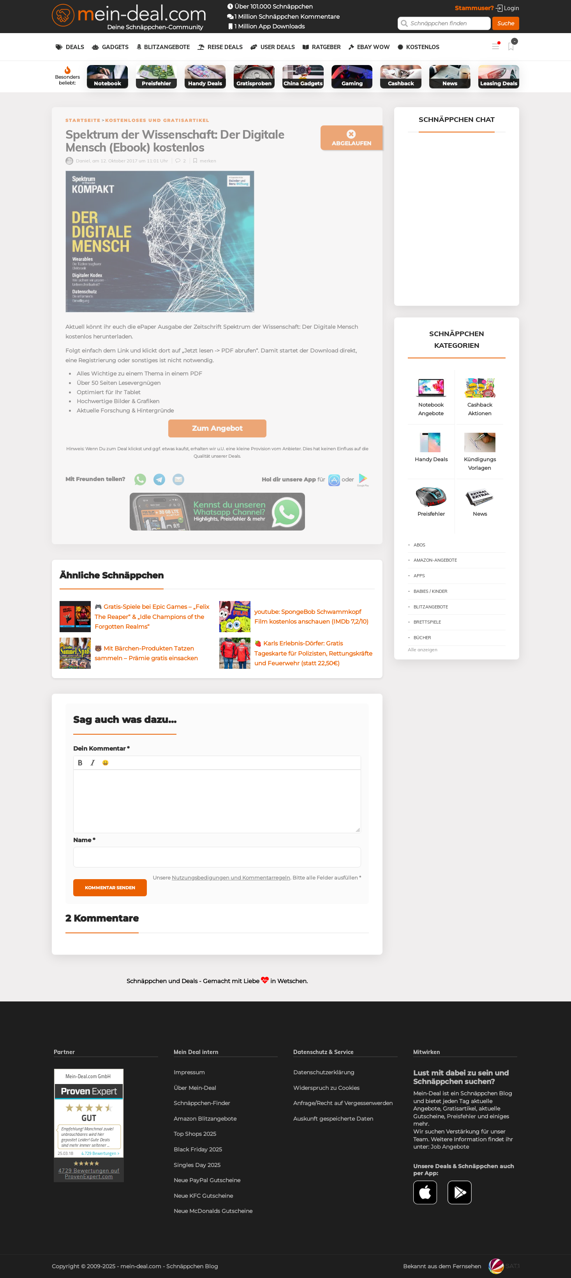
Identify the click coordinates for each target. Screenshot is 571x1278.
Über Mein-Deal (195, 1087)
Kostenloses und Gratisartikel (157, 120)
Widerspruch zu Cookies (326, 1087)
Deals (75, 47)
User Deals (278, 47)
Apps (419, 575)
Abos (419, 545)
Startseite (82, 120)
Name (84, 840)
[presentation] (80, 762)
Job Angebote (450, 1146)
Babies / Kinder (431, 591)
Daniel (77, 161)
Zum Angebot (217, 428)
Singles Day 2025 (197, 1165)
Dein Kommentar (101, 748)
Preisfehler (461, 1116)
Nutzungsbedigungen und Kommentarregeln (231, 877)
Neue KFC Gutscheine (203, 1195)
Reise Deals (225, 47)
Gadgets (115, 47)
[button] (80, 763)
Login (507, 8)
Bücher (422, 637)
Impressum (189, 1072)
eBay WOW (373, 47)
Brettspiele (427, 622)
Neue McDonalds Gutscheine (213, 1211)
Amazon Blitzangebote (205, 1118)
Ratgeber (326, 47)
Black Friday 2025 (198, 1149)
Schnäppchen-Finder (202, 1103)
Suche (505, 23)
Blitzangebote (167, 47)
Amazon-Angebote (435, 560)
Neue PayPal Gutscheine (207, 1180)
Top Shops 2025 (195, 1133)
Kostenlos (422, 47)
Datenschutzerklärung (323, 1072)
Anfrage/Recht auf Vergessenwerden (343, 1103)
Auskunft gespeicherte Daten (333, 1118)
